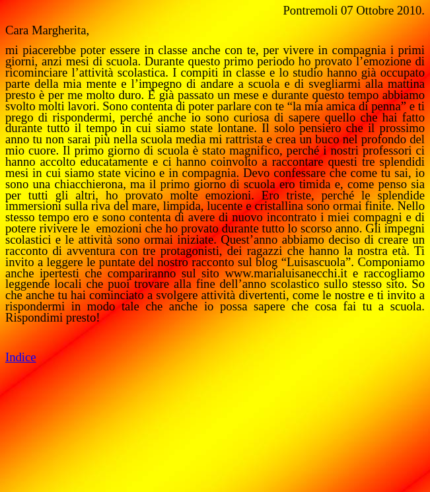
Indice (20, 357)
